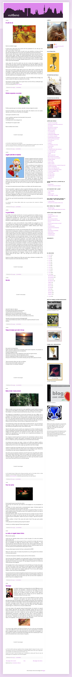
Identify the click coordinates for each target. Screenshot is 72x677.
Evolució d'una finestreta (53, 227)
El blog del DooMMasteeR (53, 134)
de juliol (50, 284)
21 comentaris (18, 274)
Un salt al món (51, 175)
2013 (49, 267)
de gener (50, 294)
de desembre (51, 275)
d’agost (50, 282)
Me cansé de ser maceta (53, 156)
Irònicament (51, 146)
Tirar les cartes (10, 485)
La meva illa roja (51, 152)
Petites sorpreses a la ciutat (13, 93)
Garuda (8, 280)
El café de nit (9, 23)
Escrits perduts (51, 226)
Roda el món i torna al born (13, 391)
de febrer (50, 292)
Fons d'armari (51, 140)
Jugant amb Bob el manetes (13, 155)
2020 (49, 255)
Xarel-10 (50, 178)
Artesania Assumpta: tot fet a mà (55, 202)
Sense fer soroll (51, 233)
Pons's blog (50, 160)
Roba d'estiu (51, 232)
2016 (49, 262)
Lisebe (49, 153)
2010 (49, 272)
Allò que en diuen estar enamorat (55, 124)
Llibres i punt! (51, 193)
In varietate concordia (53, 144)
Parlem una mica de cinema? (54, 185)
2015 (49, 263)
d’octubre (50, 279)
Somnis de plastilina (52, 166)
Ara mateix (50, 125)
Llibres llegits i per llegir (53, 195)
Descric (49, 221)
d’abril (49, 289)
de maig (50, 287)
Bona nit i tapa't (51, 130)
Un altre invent (51, 174)
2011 (49, 270)
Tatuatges (8, 586)
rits (11, 87)
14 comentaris (18, 206)
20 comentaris (18, 385)
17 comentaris (18, 87)
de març (50, 290)
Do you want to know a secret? (55, 223)
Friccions (50, 141)
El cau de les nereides (52, 136)
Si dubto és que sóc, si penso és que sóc (56, 165)
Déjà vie (49, 224)
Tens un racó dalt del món (53, 168)
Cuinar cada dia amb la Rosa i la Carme (56, 209)
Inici (24, 660)
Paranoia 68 (50, 184)
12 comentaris (18, 324)
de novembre (51, 277)
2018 (49, 258)
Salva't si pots (51, 162)
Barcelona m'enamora (53, 127)
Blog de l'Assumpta (52, 128)
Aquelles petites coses (53, 216)
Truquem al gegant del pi (53, 171)
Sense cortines (51, 163)
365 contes (50, 214)
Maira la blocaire (51, 155)
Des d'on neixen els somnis (54, 220)
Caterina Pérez (51, 201)
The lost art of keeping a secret (54, 169)
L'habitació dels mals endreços (55, 149)
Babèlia (49, 217)
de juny (49, 285)
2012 (49, 269)
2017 (49, 260)
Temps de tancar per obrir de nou (15, 330)
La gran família (10, 212)
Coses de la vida (51, 133)
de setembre (51, 280)
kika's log (50, 147)
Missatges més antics (37, 660)
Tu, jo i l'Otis (50, 172)
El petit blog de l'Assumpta (54, 137)
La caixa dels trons (52, 150)
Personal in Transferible (53, 230)
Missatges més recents (11, 660)
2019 (49, 256)
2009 (49, 274)
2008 (49, 296)
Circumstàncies (51, 131)
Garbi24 (50, 143)
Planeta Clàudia (51, 159)
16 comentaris (18, 479)
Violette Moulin (51, 235)
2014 (49, 265)
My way (49, 229)
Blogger (43, 670)
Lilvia (49, 192)
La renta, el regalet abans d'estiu (15, 533)
